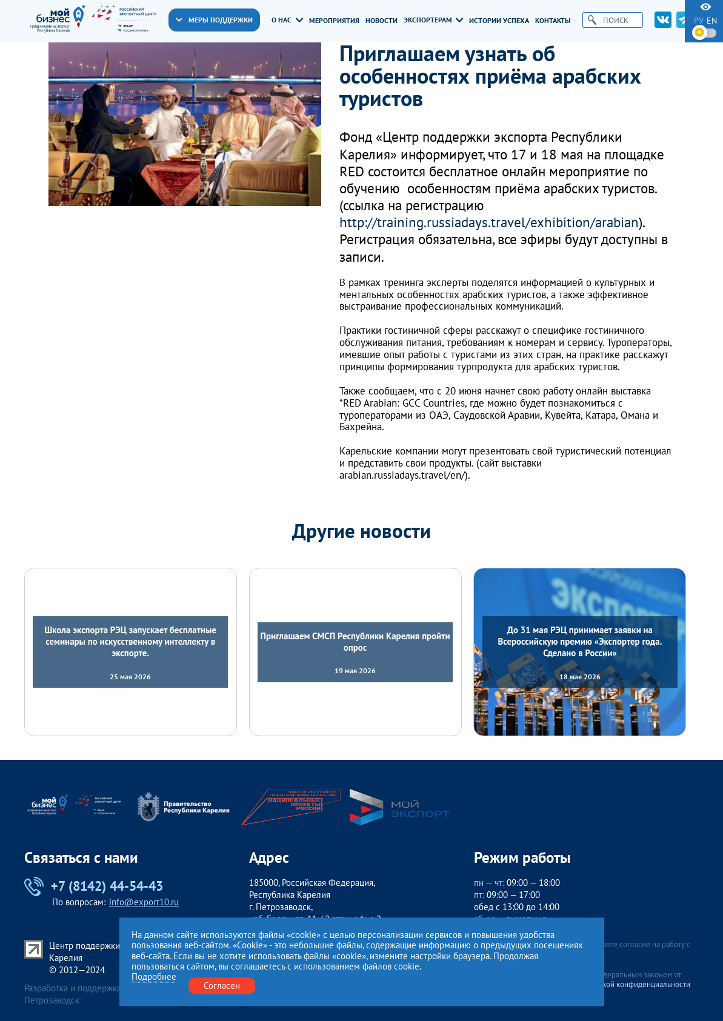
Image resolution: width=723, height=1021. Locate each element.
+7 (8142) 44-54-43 (93, 886)
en (712, 20)
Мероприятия (334, 20)
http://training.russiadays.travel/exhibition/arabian (489, 221)
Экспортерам (433, 20)
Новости (381, 20)
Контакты (553, 20)
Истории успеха (499, 20)
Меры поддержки (214, 19)
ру (699, 20)
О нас (287, 20)
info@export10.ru (144, 902)
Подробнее (154, 976)
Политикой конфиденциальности (633, 984)
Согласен (222, 985)
